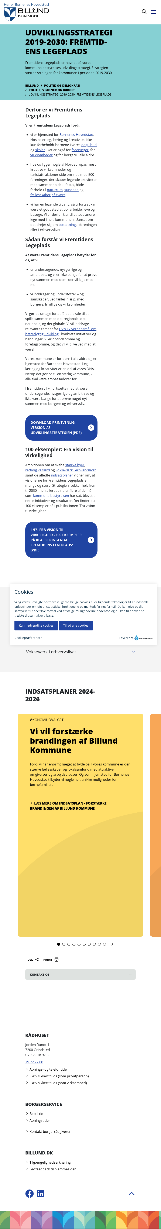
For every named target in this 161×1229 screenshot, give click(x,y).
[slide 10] (104, 944)
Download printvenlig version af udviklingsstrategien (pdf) (56, 427)
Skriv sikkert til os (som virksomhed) (56, 1083)
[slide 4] (73, 944)
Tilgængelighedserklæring (48, 1162)
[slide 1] (58, 944)
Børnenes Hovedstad (76, 134)
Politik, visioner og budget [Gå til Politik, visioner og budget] (52, 90)
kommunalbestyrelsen (51, 495)
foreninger (80, 150)
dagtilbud (89, 144)
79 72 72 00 (34, 1062)
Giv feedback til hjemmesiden (50, 1169)
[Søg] (144, 12)
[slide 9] (99, 944)
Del (33, 959)
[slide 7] (89, 944)
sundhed (71, 189)
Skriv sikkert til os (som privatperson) (57, 1076)
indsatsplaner (62, 475)
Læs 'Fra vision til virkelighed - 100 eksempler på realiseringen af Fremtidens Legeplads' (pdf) (56, 539)
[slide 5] (79, 944)
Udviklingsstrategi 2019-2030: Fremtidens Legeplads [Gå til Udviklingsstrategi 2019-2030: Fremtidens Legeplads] (70, 94)
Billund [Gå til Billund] (32, 85)
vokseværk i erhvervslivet (76, 470)
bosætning (67, 224)
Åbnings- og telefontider (46, 1069)
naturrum (55, 189)
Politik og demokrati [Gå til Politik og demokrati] (62, 85)
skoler (40, 150)
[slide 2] (63, 944)
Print (51, 959)
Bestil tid (34, 1113)
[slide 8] (94, 944)
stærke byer (74, 465)
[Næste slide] (112, 944)
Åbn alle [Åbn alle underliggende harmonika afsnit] (128, 615)
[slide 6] (84, 944)
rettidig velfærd (37, 470)
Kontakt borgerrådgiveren (48, 1131)
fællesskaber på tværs (47, 195)
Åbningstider (37, 1120)
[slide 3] (68, 944)
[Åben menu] (154, 11)
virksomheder (41, 155)
